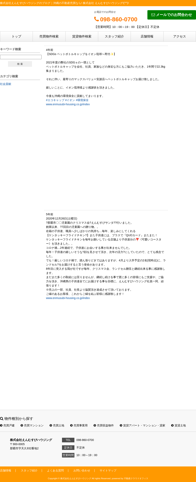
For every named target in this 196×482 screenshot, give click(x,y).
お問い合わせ (81, 470)
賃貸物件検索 (81, 36)
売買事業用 (79, 425)
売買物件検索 (49, 36)
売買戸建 (7, 425)
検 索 (20, 64)
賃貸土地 (178, 425)
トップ (16, 36)
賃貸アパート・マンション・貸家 (142, 425)
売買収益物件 (104, 425)
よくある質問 (55, 470)
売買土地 (57, 425)
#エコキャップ (55, 100)
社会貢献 (5, 84)
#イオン (70, 100)
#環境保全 (82, 100)
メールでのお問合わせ (171, 15)
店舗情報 (147, 36)
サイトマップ (108, 470)
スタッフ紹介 (114, 36)
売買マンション (32, 425)
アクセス (179, 36)
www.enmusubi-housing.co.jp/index (68, 104)
